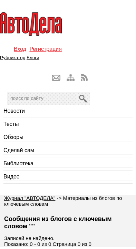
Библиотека (18, 163)
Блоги (33, 57)
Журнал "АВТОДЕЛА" (29, 198)
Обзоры (13, 137)
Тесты (11, 124)
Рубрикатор (12, 57)
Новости (14, 111)
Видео (11, 176)
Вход (20, 49)
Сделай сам (18, 150)
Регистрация (45, 49)
